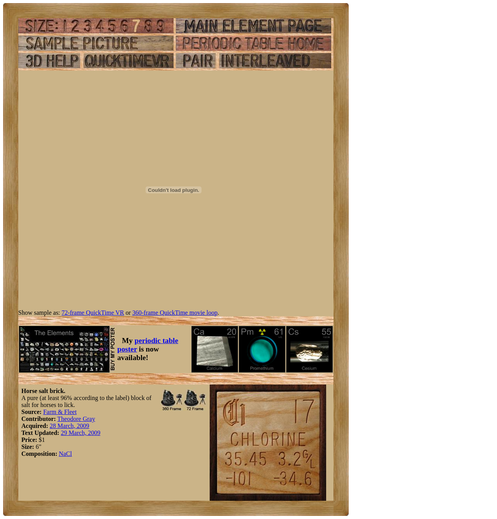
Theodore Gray (76, 419)
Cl (69, 453)
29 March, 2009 (81, 432)
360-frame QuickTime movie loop (174, 312)
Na (62, 453)
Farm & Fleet (59, 412)
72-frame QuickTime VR (93, 312)
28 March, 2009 (69, 425)
